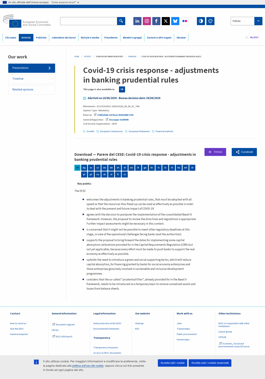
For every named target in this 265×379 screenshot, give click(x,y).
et (118, 167)
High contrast (201, 21)
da (104, 167)
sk (104, 174)
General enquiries (19, 334)
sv (125, 174)
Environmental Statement (106, 329)
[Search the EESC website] (88, 21)
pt (91, 174)
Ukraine (181, 37)
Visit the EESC (17, 329)
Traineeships (183, 329)
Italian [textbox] (236, 21)
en (131, 167)
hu (178, 167)
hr (152, 167)
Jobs (179, 323)
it (159, 167)
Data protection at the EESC (107, 323)
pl (84, 174)
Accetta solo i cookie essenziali (210, 362)
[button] (244, 152)
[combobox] (246, 21)
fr (138, 167)
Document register (63, 324)
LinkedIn (137, 21)
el (125, 167)
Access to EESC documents (107, 353)
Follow (218, 152)
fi (118, 174)
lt (172, 167)
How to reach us (18, 323)
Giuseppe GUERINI (117, 119)
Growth (90, 131)
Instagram (147, 21)
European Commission (111, 131)
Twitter (166, 21)
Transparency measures (105, 347)
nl (192, 167)
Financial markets (164, 131)
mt (185, 167)
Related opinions (22, 90)
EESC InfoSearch (62, 336)
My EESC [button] (254, 37)
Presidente (111, 37)
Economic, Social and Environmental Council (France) (234, 345)
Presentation (20, 68)
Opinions (132, 56)
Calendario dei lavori (64, 37)
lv (165, 167)
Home (76, 56)
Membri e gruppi (132, 37)
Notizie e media (90, 37)
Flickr (185, 21)
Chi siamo (10, 37)
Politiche (41, 37)
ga (145, 167)
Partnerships (183, 339)
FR (122, 89)
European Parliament (139, 131)
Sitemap (139, 323)
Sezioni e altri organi (159, 37)
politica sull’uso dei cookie (87, 365)
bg (84, 167)
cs (98, 167)
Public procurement (187, 334)
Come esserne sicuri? (65, 2)
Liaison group (225, 331)
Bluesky (175, 21)
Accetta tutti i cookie (173, 362)
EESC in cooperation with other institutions (234, 325)
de (111, 167)
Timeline (17, 79)
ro (98, 174)
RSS (137, 329)
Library (55, 330)
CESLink (222, 337)
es (91, 167)
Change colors (210, 21)
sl (111, 174)
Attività (26, 37)
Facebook (156, 21)
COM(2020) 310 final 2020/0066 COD (114, 115)
